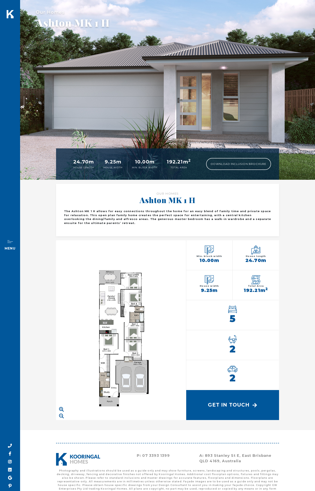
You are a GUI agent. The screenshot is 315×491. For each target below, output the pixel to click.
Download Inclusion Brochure (238, 163)
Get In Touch (232, 405)
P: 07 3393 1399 (153, 455)
